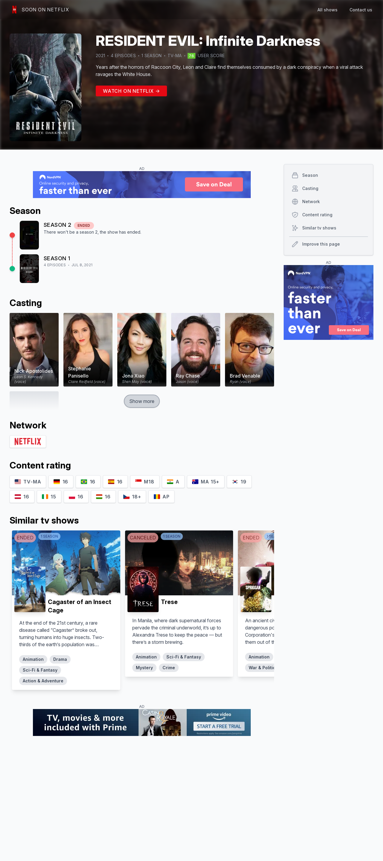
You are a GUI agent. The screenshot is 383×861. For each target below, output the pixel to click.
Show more (141, 401)
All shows (327, 9)
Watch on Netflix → (131, 91)
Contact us (360, 9)
